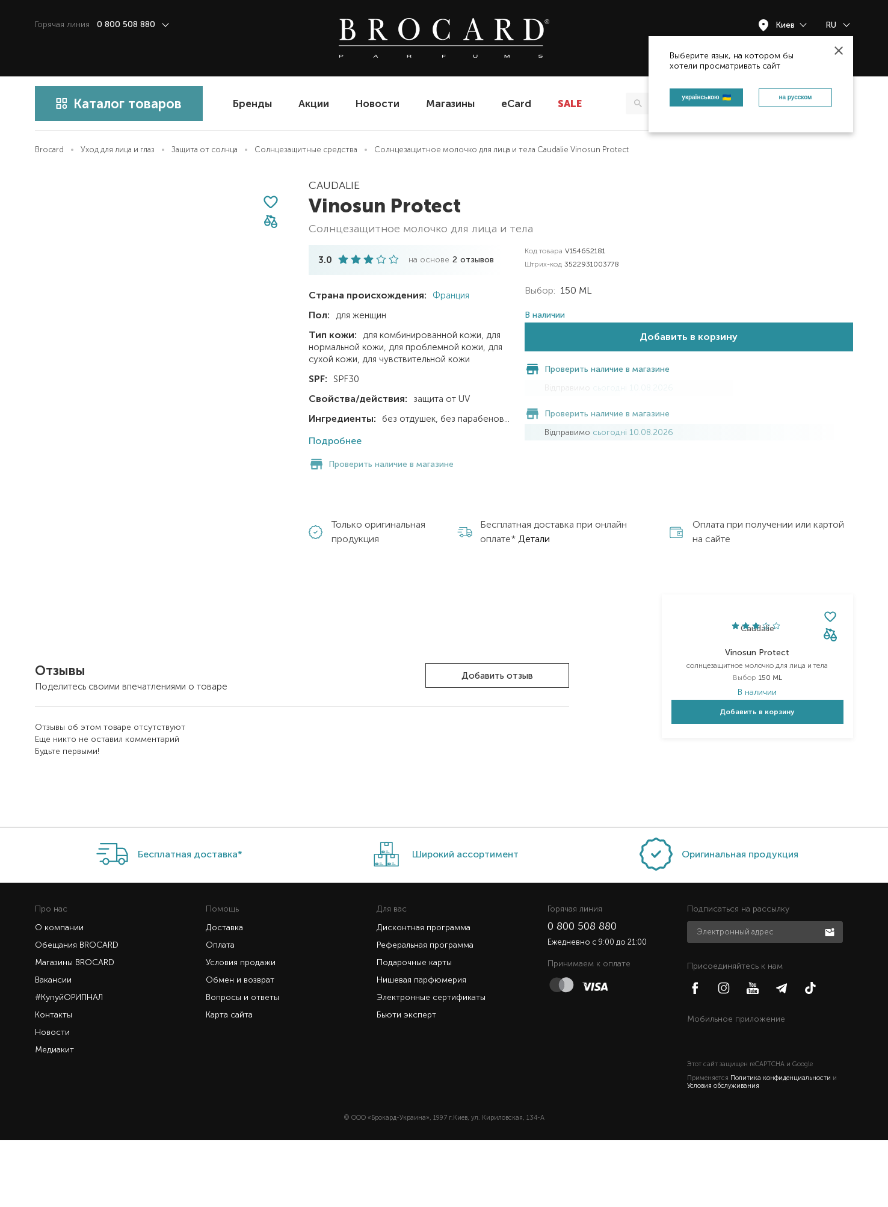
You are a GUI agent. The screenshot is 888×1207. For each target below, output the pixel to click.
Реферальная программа (425, 1012)
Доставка (224, 994)
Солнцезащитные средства (305, 149)
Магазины (450, 103)
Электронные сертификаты (431, 1064)
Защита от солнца (204, 149)
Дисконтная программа (423, 994)
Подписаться (831, 998)
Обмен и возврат (240, 1047)
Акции (313, 103)
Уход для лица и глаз (118, 149)
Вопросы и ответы (242, 1064)
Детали (534, 494)
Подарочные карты (414, 1029)
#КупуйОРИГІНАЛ (69, 1064)
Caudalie (334, 185)
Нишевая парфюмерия (421, 1047)
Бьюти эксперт (406, 1081)
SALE (570, 103)
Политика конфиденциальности (780, 1145)
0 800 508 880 (582, 992)
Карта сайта (229, 1081)
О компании (59, 994)
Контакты (53, 1081)
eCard (516, 103)
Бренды (252, 103)
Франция (449, 295)
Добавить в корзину (689, 373)
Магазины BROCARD (74, 1029)
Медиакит (54, 1116)
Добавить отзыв (497, 631)
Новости (377, 103)
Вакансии (53, 1047)
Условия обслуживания (723, 1152)
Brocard (49, 149)
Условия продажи (241, 1029)
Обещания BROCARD (77, 1012)
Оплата (220, 1012)
